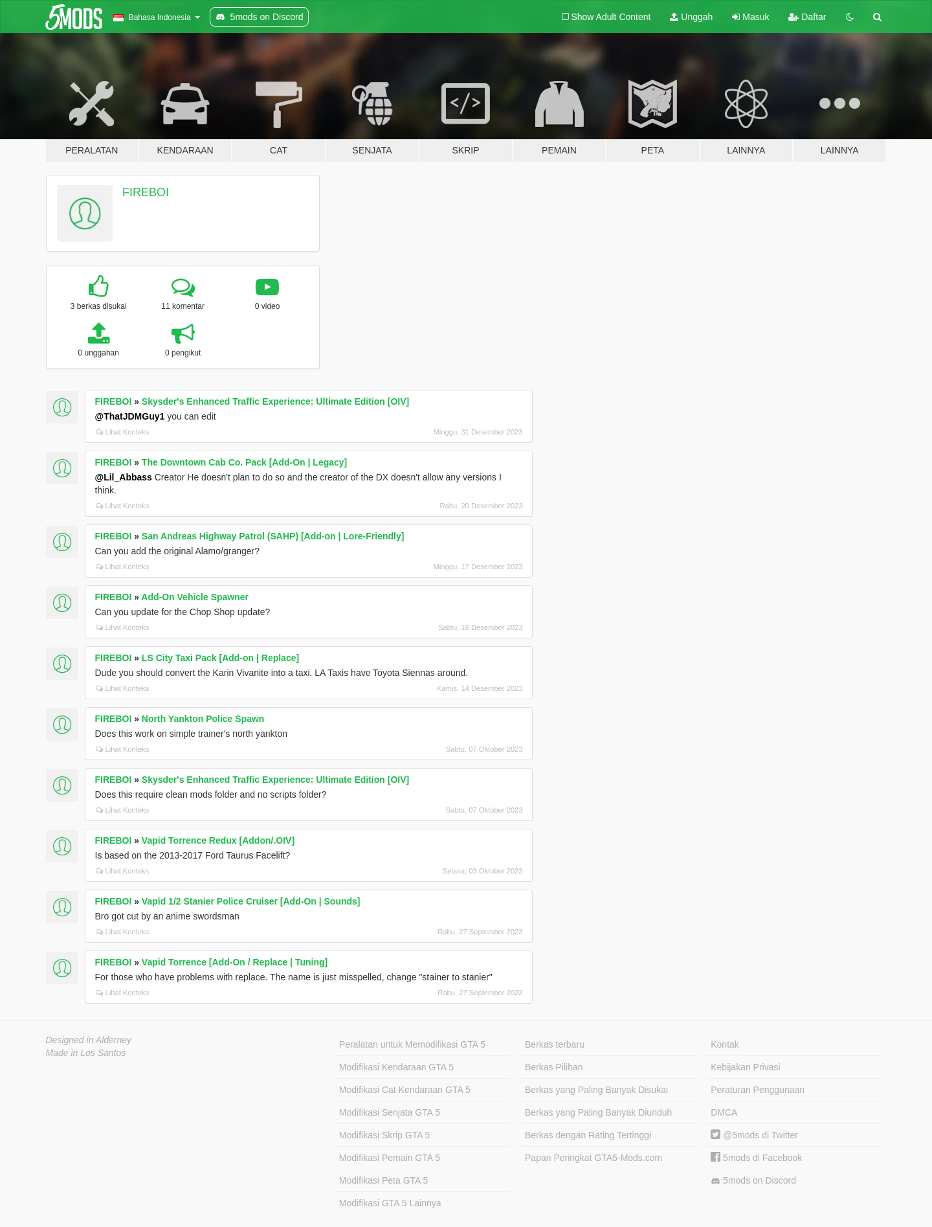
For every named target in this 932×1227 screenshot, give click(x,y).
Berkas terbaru (554, 1044)
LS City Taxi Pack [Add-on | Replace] (220, 658)
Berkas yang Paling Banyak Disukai (596, 1090)
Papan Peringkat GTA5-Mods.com (593, 1158)
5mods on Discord (753, 1180)
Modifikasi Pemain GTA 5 (389, 1158)
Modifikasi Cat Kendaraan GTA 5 (405, 1090)
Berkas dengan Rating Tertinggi (588, 1135)
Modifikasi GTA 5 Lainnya (390, 1203)
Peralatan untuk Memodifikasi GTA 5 (412, 1044)
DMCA (724, 1112)
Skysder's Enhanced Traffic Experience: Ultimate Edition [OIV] (275, 401)
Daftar (807, 17)
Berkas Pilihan (554, 1067)
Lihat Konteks (123, 432)
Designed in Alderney (89, 1040)
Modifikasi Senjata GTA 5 (389, 1112)
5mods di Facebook (756, 1158)
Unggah (691, 17)
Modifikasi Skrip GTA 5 (384, 1135)
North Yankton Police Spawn (203, 719)
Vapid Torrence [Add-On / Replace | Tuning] (234, 962)
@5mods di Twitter (754, 1135)
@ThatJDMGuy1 (130, 416)
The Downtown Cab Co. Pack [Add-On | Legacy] (244, 462)
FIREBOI (145, 192)
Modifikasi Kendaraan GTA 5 (396, 1067)
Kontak (725, 1044)
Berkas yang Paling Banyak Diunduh (598, 1112)
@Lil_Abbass (123, 477)
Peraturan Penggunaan (757, 1090)
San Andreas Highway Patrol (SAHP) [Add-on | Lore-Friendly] (273, 536)
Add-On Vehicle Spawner (195, 597)
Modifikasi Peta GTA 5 (383, 1180)
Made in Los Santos (86, 1053)
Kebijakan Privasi (745, 1067)
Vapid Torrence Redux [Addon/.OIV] (218, 840)
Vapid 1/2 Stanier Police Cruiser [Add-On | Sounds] (251, 901)
